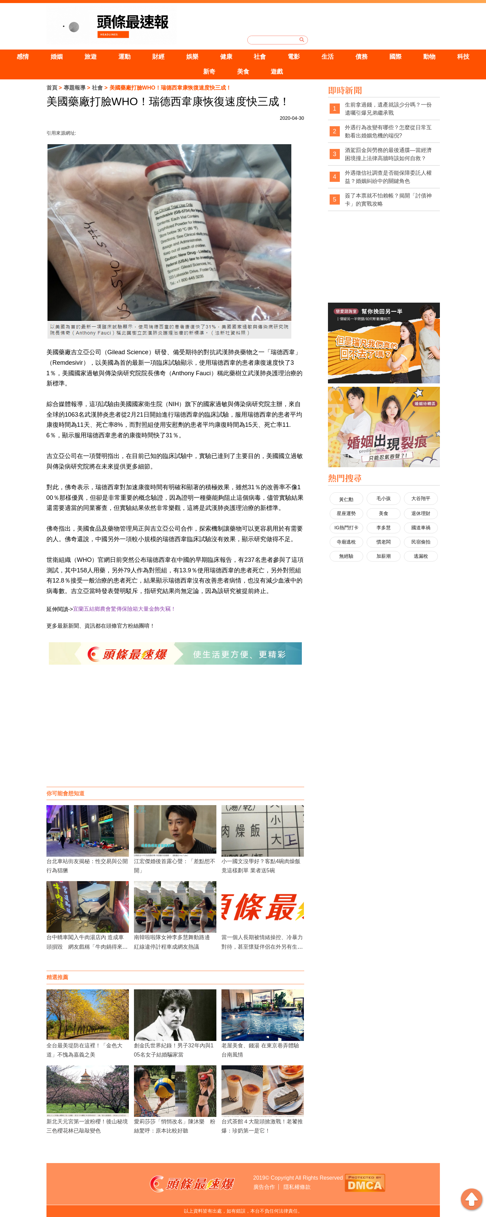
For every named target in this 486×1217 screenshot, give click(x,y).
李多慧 (383, 527)
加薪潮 (383, 556)
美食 (243, 71)
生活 (328, 56)
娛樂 (192, 56)
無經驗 (346, 556)
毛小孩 (383, 498)
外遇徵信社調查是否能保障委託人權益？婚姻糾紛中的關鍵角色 (388, 177)
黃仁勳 (346, 499)
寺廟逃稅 (346, 542)
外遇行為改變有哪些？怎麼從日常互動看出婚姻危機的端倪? (388, 131)
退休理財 (420, 513)
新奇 (209, 71)
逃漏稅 (421, 556)
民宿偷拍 (420, 542)
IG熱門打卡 (346, 527)
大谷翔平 (420, 498)
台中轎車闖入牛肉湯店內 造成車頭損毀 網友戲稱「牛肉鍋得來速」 (85, 946)
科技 (463, 56)
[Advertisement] (175, 732)
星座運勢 (346, 513)
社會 (260, 56)
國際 (395, 56)
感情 (23, 56)
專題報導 (74, 88)
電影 (294, 56)
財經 (158, 56)
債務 (361, 56)
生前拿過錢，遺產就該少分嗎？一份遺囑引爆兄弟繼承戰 (388, 109)
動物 (429, 56)
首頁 (51, 88)
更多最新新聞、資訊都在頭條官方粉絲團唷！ (100, 626)
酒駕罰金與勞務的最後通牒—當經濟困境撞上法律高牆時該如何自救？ (388, 154)
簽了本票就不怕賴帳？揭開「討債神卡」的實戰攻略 (388, 200)
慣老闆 (383, 542)
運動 (124, 56)
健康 (226, 56)
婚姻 (57, 56)
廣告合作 (264, 1187)
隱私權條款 (297, 1187)
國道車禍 (420, 527)
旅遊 (90, 56)
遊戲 (277, 71)
